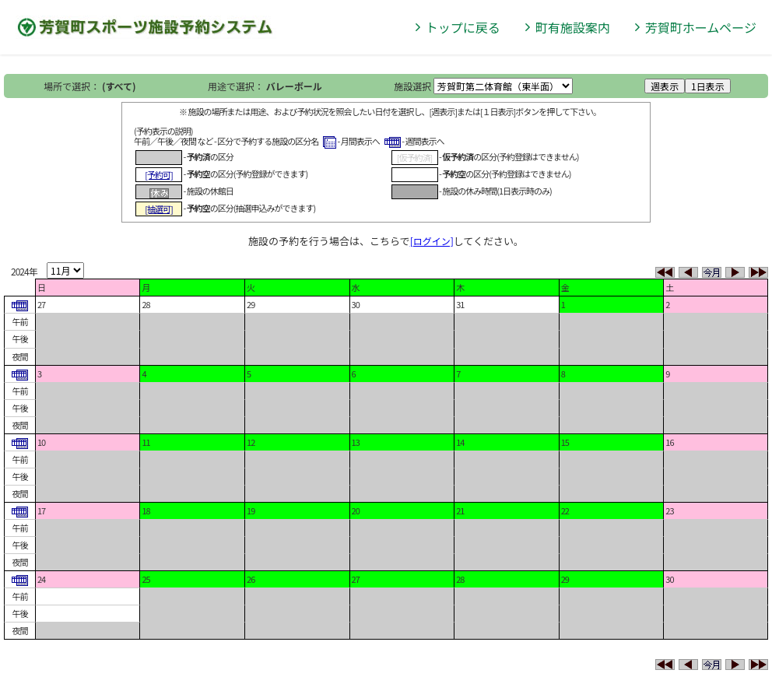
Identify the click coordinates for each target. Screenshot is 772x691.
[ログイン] (432, 240)
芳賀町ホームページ (700, 27)
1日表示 (708, 86)
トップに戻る (463, 27)
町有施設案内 (572, 27)
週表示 (665, 86)
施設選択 (412, 86)
